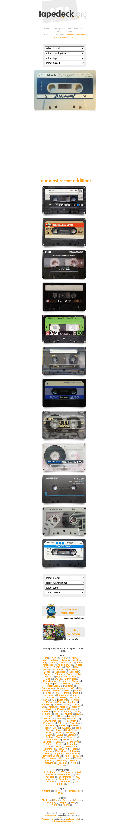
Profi (47, 728)
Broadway (74, 669)
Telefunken (50, 749)
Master (72, 709)
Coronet (74, 672)
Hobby (78, 690)
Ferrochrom (75, 791)
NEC (79, 714)
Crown (48, 674)
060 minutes (66, 774)
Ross (50, 732)
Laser (68, 704)
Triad (67, 756)
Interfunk (50, 695)
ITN (47, 697)
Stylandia (72, 744)
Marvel (61, 709)
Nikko (62, 716)
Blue (57, 800)
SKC (65, 739)
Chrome (48, 791)
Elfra (49, 679)
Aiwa (75, 658)
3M (47, 658)
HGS (73, 688)
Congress (62, 672)
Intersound (64, 695)
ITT (55, 697)
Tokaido (75, 751)
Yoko (75, 763)
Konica (73, 702)
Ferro (61, 791)
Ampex (66, 660)
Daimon (60, 674)
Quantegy (67, 728)
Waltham (62, 760)
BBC (68, 667)
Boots (47, 669)
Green (68, 800)
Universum (65, 758)
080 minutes (66, 777)
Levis (78, 704)
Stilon (49, 744)
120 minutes (66, 781)
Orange (52, 802)
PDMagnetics (53, 721)
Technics (71, 746)
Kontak (47, 704)
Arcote (54, 662)
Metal (62, 793)
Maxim (57, 711)
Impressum (62, 817)
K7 (54, 700)
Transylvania (73, 753)
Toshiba (48, 753)
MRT (59, 714)
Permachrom (70, 721)
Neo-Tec (51, 716)
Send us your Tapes (63, 31)
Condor (49, 672)
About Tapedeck (59, 28)
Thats (75, 749)
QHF (56, 728)
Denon (71, 674)
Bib (77, 667)
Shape (60, 737)
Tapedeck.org (47, 819)
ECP (75, 676)
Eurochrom (50, 681)
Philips (62, 723)
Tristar (77, 756)
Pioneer (63, 725)
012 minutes (51, 772)
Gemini (68, 683)
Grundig (62, 688)
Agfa (66, 658)
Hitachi (58, 690)
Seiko (50, 737)
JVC (73, 697)
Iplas (76, 695)
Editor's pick (48, 34)
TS (44, 758)
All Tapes (60, 34)
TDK (50, 746)
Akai (46, 660)
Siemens (72, 737)
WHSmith (51, 763)
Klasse (51, 702)
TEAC (60, 746)
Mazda (68, 711)
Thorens (49, 751)
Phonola (74, 723)
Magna (53, 707)
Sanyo (61, 735)
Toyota (59, 753)
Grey (78, 800)
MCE (78, 711)
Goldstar (70, 686)
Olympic (73, 716)
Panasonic (73, 718)
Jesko (64, 697)
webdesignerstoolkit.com (62, 821)
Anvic (77, 660)
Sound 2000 (74, 742)
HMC (69, 690)
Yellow (67, 805)
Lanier (57, 704)
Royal (60, 732)
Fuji (49, 683)
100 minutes (67, 779)
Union (53, 758)
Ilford (67, 693)
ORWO (49, 718)
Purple (64, 802)
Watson (75, 760)
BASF (59, 667)
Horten (49, 693)
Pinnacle (51, 725)
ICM (59, 693)
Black (47, 800)
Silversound (53, 739)
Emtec (58, 679)
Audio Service (66, 665)
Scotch (73, 735)
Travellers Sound (52, 756)
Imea (77, 693)
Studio (60, 744)
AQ (45, 662)
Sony (60, 742)
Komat (61, 702)
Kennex (76, 700)
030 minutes (68, 772)
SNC (74, 739)
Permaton (49, 723)
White (56, 805)
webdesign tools (72, 819)
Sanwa (50, 735)
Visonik (50, 760)
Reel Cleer (71, 730)
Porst (74, 725)
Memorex (48, 714)
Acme (56, 658)
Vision (78, 758)
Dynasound (63, 676)
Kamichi (63, 700)
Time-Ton (62, 751)
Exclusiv (64, 681)
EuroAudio (71, 679)
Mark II (51, 709)
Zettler (61, 765)
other (60, 718)
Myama (70, 714)
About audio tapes (75, 28)
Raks (60, 730)
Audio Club (68, 662)
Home (46, 28)
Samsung (72, 732)
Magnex (65, 707)
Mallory (77, 707)
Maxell (47, 711)
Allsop (55, 660)
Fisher (76, 681)
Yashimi (64, 763)
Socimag (48, 742)
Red (74, 802)
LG (44, 707)
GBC (58, 683)
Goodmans (48, 688)
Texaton (64, 749)
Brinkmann (60, 669)
